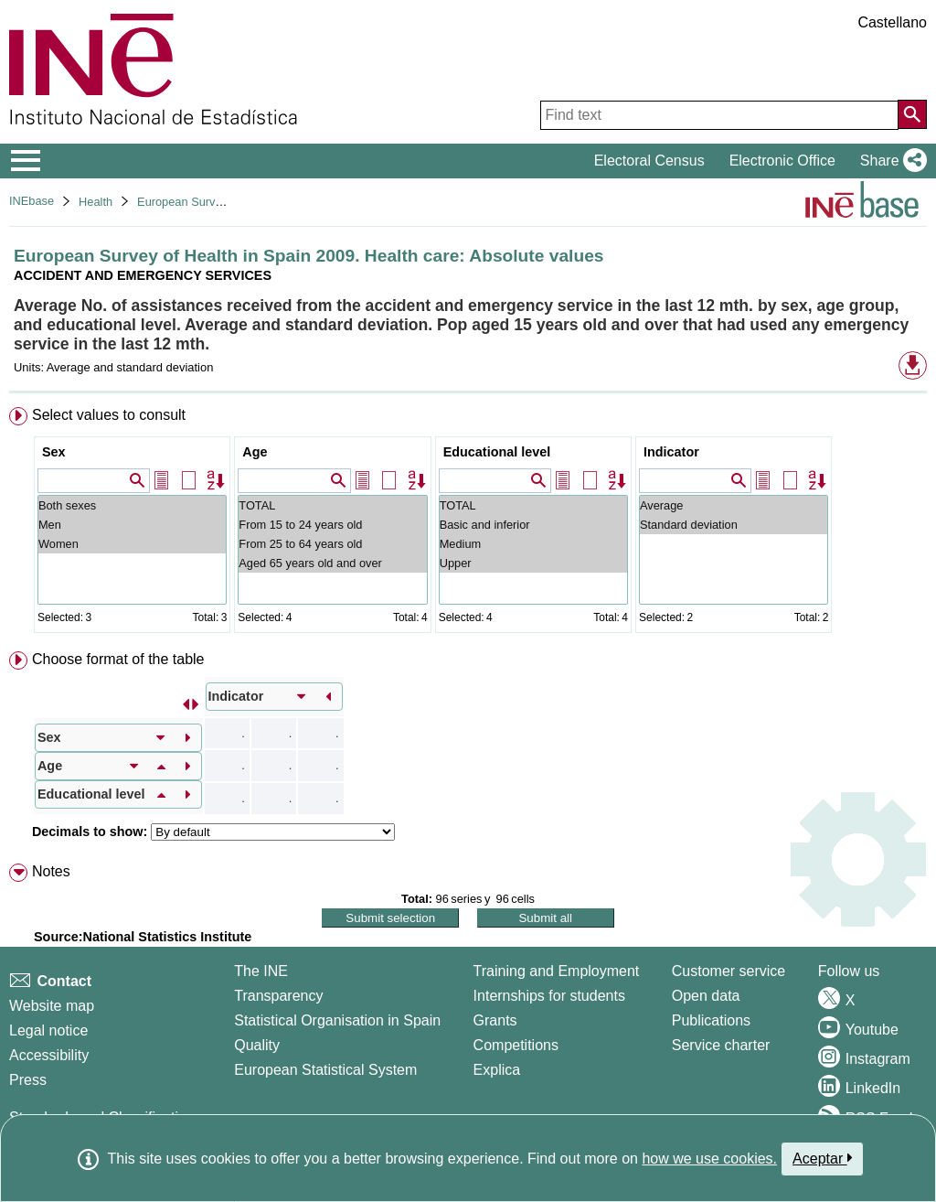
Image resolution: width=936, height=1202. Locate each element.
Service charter (721, 1045)
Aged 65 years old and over (332, 563)
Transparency (278, 995)
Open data (706, 995)
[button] (890, 161)
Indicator (671, 452)
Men (132, 524)
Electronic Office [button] (782, 160)
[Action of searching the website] (912, 114)
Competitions (515, 1045)
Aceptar (822, 1158)
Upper (533, 563)
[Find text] (719, 115)
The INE (261, 971)
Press (28, 1080)
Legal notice (48, 1030)
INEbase (31, 201)
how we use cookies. (709, 1158)
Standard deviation (733, 524)
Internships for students (549, 995)
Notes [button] (51, 871)
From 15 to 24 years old (332, 524)
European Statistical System (325, 1070)
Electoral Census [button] (649, 160)
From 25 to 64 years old (332, 543)
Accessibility (49, 1055)
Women (132, 543)
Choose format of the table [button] (118, 659)
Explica (497, 1070)
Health (95, 202)
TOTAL (332, 505)
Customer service (728, 971)
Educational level (497, 452)
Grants (495, 1020)
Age (254, 452)
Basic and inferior (533, 524)
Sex (54, 452)
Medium (533, 543)
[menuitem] (468, 523)
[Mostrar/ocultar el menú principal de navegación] (26, 161)
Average (733, 505)
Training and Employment (556, 971)
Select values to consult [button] (109, 415)
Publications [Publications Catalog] (711, 1020)
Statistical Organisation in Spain (337, 1020)
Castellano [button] (892, 22)
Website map (51, 1006)
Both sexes (132, 505)
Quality (257, 1045)
